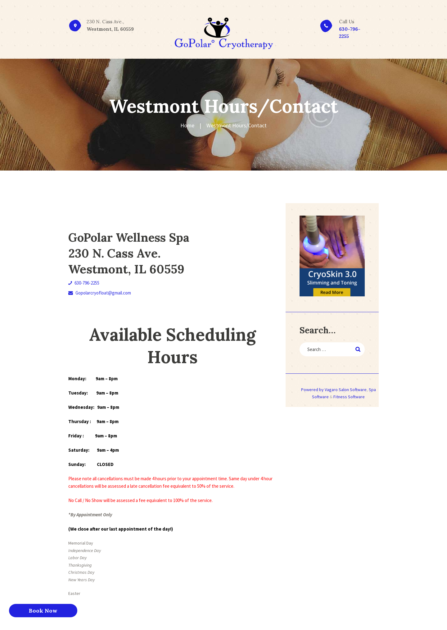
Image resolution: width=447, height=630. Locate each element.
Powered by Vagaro (319, 389)
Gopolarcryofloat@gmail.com (99, 293)
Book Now (43, 610)
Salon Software (353, 389)
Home (187, 125)
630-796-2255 (83, 283)
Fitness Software (349, 397)
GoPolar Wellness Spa (131, 237)
